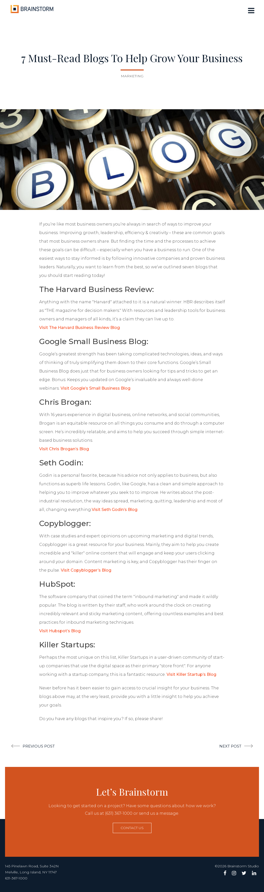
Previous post (39, 746)
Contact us (132, 828)
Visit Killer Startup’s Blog (191, 674)
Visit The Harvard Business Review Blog (79, 327)
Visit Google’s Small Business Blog (95, 388)
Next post (230, 746)
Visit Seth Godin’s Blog (114, 509)
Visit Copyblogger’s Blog (86, 570)
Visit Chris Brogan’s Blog (64, 449)
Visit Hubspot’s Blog (60, 630)
